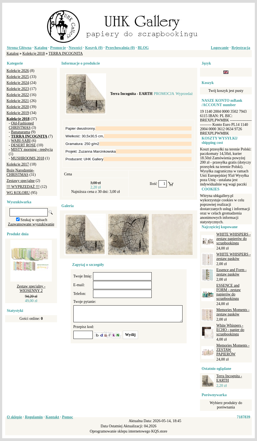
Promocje (58, 48)
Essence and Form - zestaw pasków (231, 272)
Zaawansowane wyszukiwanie (31, 224)
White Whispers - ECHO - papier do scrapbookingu (230, 329)
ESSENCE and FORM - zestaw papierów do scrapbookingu (228, 292)
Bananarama (20, 132)
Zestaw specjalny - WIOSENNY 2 (31, 288)
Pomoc (67, 417)
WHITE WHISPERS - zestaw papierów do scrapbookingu (233, 238)
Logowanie (220, 48)
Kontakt (52, 417)
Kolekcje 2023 (18, 89)
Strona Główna (19, 48)
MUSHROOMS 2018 (27, 158)
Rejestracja (241, 48)
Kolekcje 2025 (18, 77)
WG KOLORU (18, 193)
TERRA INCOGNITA (66, 53)
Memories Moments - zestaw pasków (232, 312)
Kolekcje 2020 (18, 107)
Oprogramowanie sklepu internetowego (120, 431)
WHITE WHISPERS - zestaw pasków (233, 256)
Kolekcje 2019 (18, 113)
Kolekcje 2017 (18, 164)
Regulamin (34, 417)
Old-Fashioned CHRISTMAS (21, 125)
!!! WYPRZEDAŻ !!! (23, 187)
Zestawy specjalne (21, 181)
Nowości (75, 48)
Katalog (40, 48)
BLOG (143, 48)
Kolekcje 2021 (18, 101)
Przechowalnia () (120, 48)
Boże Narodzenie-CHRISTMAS (20, 172)
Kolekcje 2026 (18, 71)
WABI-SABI (21, 141)
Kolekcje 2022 (18, 95)
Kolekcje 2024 (18, 83)
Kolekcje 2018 (33, 53)
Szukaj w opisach (33, 220)
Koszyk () (94, 48)
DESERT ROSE (23, 145)
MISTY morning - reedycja (32, 149)
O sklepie (14, 417)
